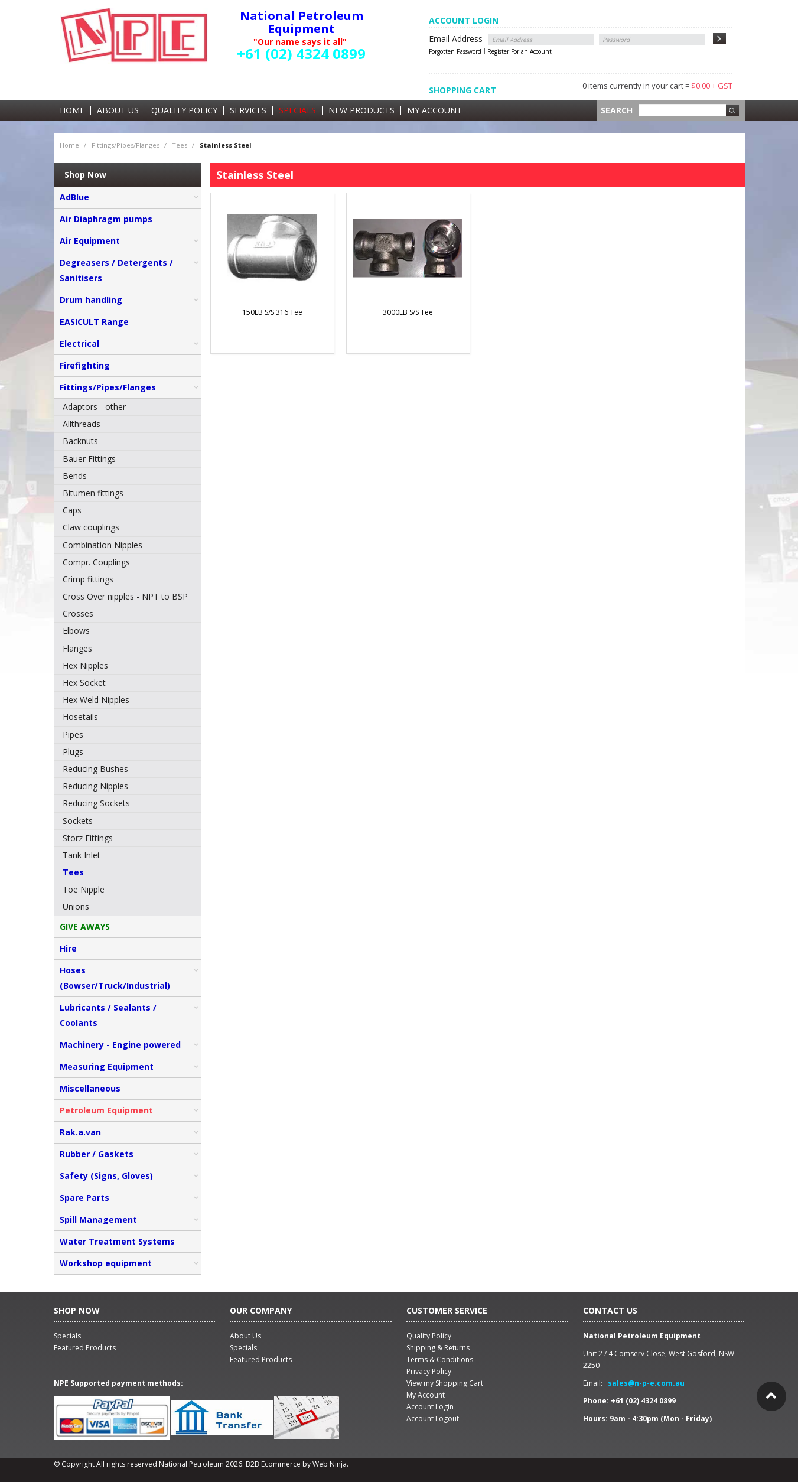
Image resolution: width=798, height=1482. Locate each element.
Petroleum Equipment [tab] (106, 1110)
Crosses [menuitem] (78, 613)
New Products (361, 110)
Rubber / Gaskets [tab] (96, 1153)
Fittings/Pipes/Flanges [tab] (108, 387)
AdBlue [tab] (74, 197)
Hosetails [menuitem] (80, 716)
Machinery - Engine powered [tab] (120, 1044)
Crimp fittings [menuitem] (88, 579)
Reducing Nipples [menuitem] (95, 786)
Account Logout (432, 1418)
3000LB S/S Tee (408, 312)
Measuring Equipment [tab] (107, 1066)
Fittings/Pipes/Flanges (125, 145)
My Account (434, 110)
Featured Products (261, 1359)
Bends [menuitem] (75, 475)
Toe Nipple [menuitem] (84, 889)
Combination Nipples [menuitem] (102, 545)
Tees (179, 145)
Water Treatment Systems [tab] (117, 1241)
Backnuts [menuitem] (80, 441)
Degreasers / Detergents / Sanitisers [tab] (116, 270)
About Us (118, 110)
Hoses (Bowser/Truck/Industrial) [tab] (115, 978)
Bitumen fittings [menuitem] (93, 493)
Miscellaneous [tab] (90, 1088)
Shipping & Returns (438, 1348)
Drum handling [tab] (91, 299)
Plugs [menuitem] (73, 751)
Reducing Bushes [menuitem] (95, 768)
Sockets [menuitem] (78, 820)
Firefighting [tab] (85, 365)
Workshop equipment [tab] (106, 1263)
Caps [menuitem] (72, 510)
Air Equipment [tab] (90, 240)
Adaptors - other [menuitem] (94, 406)
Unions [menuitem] (76, 906)
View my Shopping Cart (444, 1383)
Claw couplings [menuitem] (91, 527)
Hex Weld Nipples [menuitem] (96, 699)
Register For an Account (519, 51)
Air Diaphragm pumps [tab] (106, 218)
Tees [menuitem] (73, 872)
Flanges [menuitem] (77, 648)
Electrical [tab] (79, 343)
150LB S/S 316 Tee (272, 312)
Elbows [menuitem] (76, 630)
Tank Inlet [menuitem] (81, 855)
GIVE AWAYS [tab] (85, 926)
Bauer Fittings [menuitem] (89, 458)
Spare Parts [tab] (84, 1197)
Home (72, 110)
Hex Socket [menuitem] (84, 682)
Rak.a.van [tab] (80, 1132)
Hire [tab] (68, 948)
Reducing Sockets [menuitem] (96, 803)
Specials (297, 110)
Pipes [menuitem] (73, 734)
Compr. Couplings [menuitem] (96, 562)
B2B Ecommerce (273, 1464)
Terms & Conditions (439, 1359)
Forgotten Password (455, 51)
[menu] (127, 657)
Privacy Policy (428, 1371)
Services (248, 110)
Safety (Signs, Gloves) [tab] (106, 1175)
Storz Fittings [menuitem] (88, 837)
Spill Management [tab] (98, 1219)
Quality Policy (184, 110)
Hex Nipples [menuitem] (85, 665)
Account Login (430, 1407)
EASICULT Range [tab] (94, 321)
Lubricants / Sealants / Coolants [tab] (108, 1015)
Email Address (456, 38)
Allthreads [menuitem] (81, 423)
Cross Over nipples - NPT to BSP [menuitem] (125, 596)
